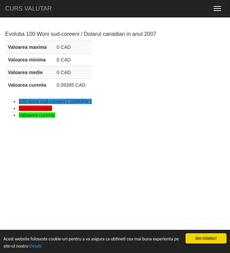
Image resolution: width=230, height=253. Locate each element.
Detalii (35, 246)
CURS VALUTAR (28, 8)
